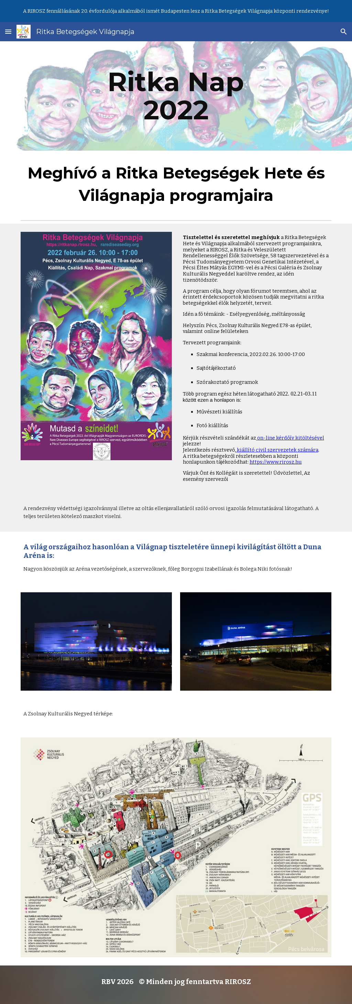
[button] (8, 31)
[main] (176, 96)
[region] (176, 11)
